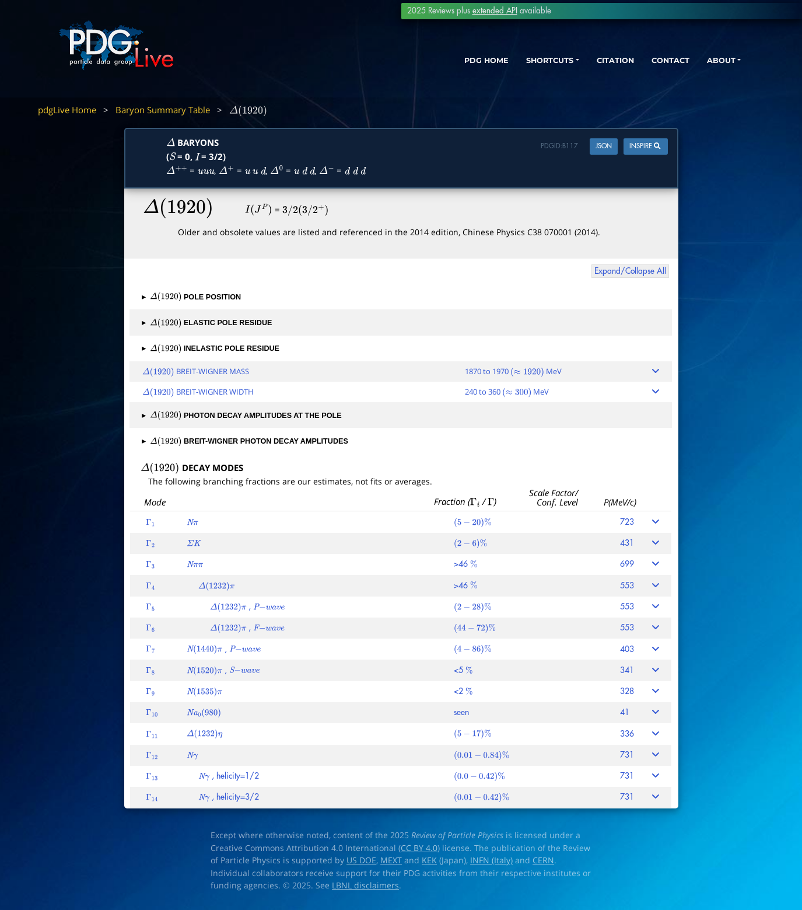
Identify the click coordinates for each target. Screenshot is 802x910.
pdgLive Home (67, 110)
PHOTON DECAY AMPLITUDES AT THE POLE (242, 416)
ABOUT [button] (711, 62)
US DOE (361, 860)
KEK (429, 860)
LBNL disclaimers (365, 885)
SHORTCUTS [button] (521, 62)
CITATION (595, 62)
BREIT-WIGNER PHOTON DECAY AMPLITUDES (245, 441)
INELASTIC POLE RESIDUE (210, 348)
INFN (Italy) (491, 860)
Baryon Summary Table (162, 110)
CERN (543, 860)
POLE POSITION (191, 297)
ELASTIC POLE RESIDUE (207, 323)
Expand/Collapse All (630, 271)
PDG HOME (449, 62)
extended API (494, 11)
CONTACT (656, 62)
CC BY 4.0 (419, 848)
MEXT (391, 860)
